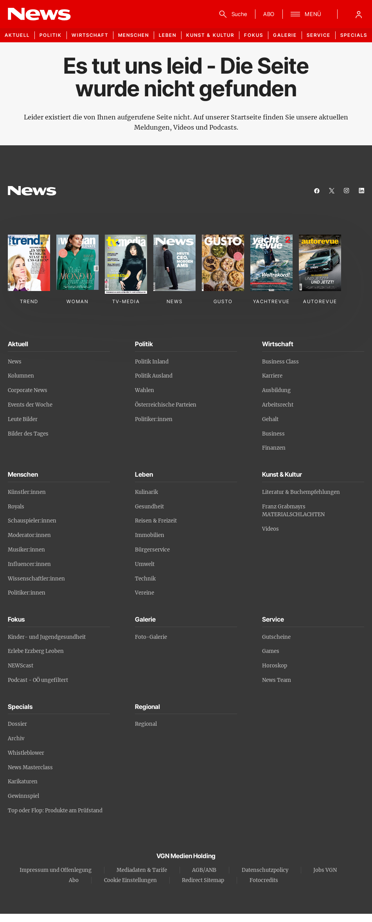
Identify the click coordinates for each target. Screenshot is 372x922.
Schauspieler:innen (32, 520)
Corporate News (27, 390)
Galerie (285, 35)
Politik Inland (152, 361)
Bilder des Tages (28, 433)
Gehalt (270, 419)
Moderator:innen (29, 535)
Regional (146, 724)
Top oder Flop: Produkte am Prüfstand (55, 810)
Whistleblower (26, 753)
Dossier (17, 724)
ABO (269, 14)
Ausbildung (276, 390)
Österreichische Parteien (165, 404)
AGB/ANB (204, 870)
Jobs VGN (325, 870)
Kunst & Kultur (210, 35)
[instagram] (346, 190)
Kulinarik (146, 492)
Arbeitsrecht (277, 404)
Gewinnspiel (23, 796)
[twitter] (331, 190)
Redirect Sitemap (203, 880)
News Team (276, 680)
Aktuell (17, 35)
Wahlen (144, 390)
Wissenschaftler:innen (36, 578)
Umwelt (145, 564)
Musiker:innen (26, 549)
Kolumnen (21, 375)
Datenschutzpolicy (265, 870)
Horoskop (274, 665)
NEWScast (20, 665)
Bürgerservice (152, 549)
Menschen (133, 35)
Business (273, 433)
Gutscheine (276, 637)
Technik (145, 578)
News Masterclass (30, 767)
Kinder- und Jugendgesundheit (47, 637)
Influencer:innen (29, 564)
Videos (270, 529)
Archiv (16, 738)
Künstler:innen (27, 492)
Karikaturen (23, 781)
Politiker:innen (154, 419)
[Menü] (306, 14)
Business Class (280, 361)
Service (319, 35)
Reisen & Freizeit (156, 520)
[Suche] (232, 14)
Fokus (253, 35)
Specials (353, 35)
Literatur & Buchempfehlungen (301, 492)
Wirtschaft (90, 35)
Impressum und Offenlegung (56, 870)
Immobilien (149, 535)
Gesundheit (149, 506)
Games (270, 651)
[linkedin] (361, 190)
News (15, 361)
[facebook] (317, 190)
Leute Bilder (23, 419)
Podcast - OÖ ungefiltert (38, 680)
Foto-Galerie (151, 637)
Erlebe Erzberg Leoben (36, 651)
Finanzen (274, 448)
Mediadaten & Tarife (142, 870)
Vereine (144, 592)
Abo (74, 880)
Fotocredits (264, 880)
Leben (167, 35)
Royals (16, 506)
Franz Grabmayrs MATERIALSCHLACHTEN (293, 510)
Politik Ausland (154, 375)
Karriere (272, 375)
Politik (51, 35)
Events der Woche (30, 404)
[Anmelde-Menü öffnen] (358, 14)
